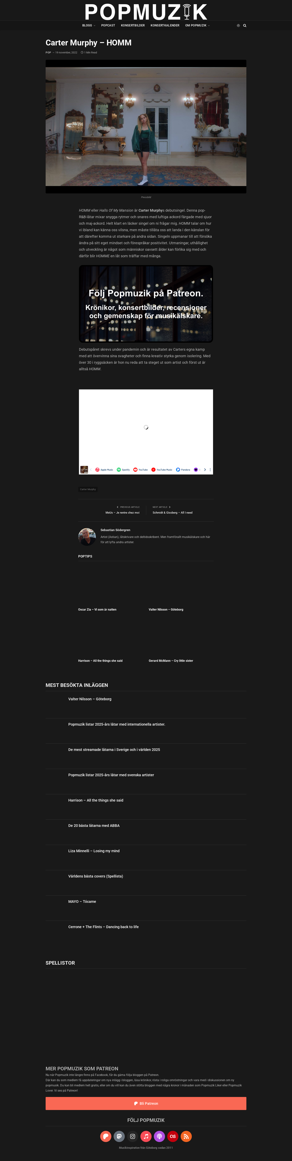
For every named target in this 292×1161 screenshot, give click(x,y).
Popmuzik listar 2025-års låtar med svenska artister (111, 775)
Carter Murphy (88, 489)
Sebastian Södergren (115, 530)
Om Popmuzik (196, 25)
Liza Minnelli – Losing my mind (94, 851)
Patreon (153, 1075)
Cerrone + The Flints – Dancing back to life (103, 927)
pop (48, 52)
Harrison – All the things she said (100, 660)
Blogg (87, 25)
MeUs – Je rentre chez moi (122, 512)
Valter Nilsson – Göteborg (166, 609)
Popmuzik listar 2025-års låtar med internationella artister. (116, 724)
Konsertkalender (165, 25)
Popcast (108, 25)
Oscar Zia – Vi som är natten (97, 609)
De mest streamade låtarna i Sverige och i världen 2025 (114, 749)
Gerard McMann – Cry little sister (171, 660)
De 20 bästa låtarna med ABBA (94, 825)
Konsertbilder (133, 25)
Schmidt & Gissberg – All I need (172, 512)
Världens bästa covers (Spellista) (95, 876)
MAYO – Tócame (82, 901)
